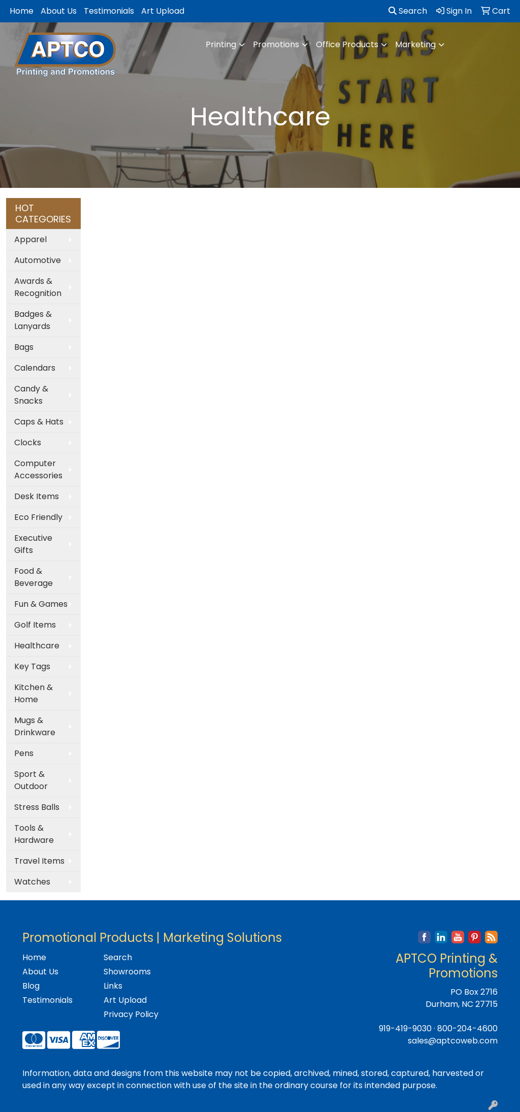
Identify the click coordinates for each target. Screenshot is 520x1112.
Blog (31, 986)
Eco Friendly (38, 517)
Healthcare (36, 645)
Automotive (37, 260)
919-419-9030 (405, 1028)
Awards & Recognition (37, 287)
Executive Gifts (33, 544)
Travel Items (39, 861)
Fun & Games (41, 604)
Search (407, 11)
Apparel (30, 239)
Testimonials (109, 11)
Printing (221, 44)
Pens (24, 753)
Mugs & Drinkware (34, 726)
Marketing (415, 44)
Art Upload (162, 11)
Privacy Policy (131, 1014)
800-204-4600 (467, 1028)
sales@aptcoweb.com (453, 1040)
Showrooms (127, 971)
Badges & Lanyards (33, 320)
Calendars (34, 368)
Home (22, 11)
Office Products (347, 44)
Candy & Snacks (31, 395)
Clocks (27, 442)
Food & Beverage (33, 577)
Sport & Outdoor (31, 780)
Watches (32, 882)
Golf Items (35, 625)
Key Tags (32, 666)
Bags (24, 347)
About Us (59, 11)
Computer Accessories (38, 469)
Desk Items (36, 496)
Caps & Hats (38, 422)
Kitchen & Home (33, 693)
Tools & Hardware (34, 834)
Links (113, 986)
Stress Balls (36, 807)
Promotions (276, 44)
